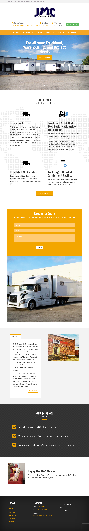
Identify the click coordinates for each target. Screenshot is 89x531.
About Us (61, 32)
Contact (11, 522)
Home (11, 508)
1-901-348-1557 (41, 506)
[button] (6, 62)
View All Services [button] (44, 193)
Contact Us (72, 32)
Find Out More (33, 391)
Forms (40, 32)
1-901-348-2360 (42, 510)
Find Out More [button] (44, 57)
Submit (40, 247)
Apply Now (50, 32)
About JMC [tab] (15, 337)
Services (16, 32)
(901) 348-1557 (18, 25)
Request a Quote (72, 24)
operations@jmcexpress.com (37, 25)
